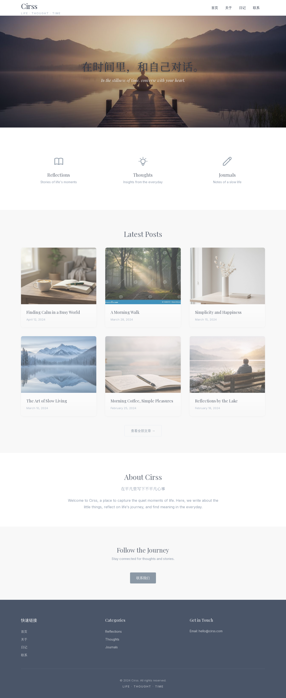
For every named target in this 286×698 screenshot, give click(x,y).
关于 (228, 8)
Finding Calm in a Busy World (53, 316)
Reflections (113, 631)
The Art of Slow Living (46, 405)
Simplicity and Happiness (218, 316)
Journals (111, 647)
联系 (256, 8)
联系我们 (143, 582)
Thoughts (112, 639)
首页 (214, 8)
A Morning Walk (125, 316)
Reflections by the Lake (216, 405)
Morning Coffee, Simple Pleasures (142, 405)
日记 (242, 8)
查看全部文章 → (143, 435)
